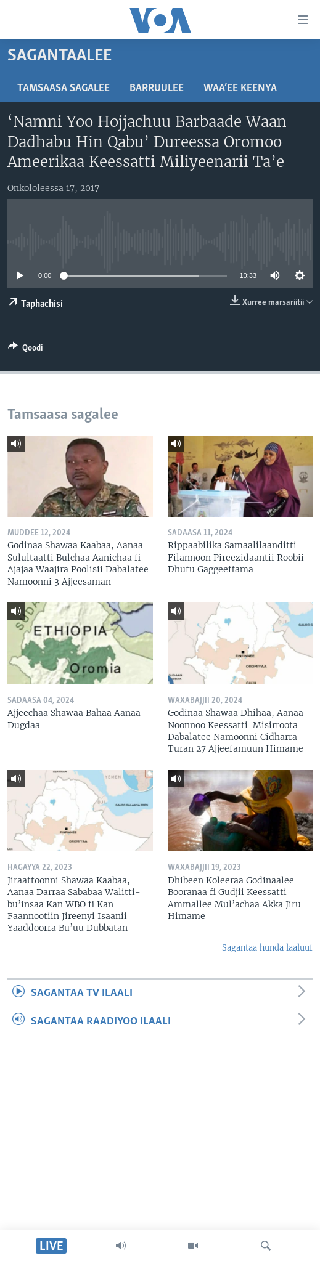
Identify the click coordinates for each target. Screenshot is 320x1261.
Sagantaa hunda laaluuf (267, 948)
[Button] (25, 350)
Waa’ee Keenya (240, 88)
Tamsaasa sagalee (63, 88)
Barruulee (156, 88)
